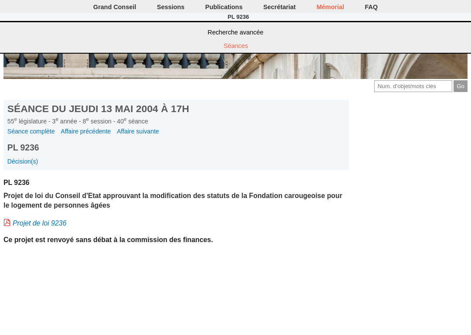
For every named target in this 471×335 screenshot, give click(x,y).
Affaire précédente (86, 131)
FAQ (371, 6)
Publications (224, 6)
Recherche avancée (235, 32)
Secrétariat (279, 6)
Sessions (170, 6)
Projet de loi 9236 (39, 223)
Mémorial (330, 6)
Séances (236, 45)
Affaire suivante (138, 131)
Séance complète (31, 131)
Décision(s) (22, 161)
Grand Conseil (114, 6)
